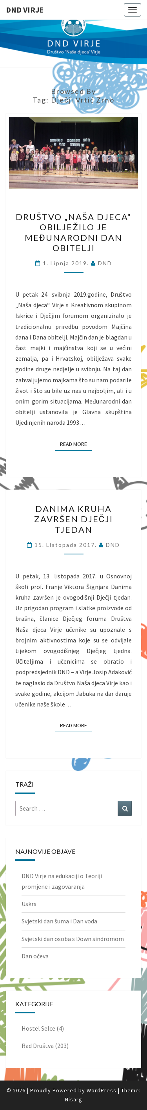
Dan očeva (35, 956)
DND (105, 263)
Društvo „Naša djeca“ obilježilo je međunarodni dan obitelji (73, 232)
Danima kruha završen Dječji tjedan (73, 519)
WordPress (101, 1090)
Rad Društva (38, 1045)
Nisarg (73, 1099)
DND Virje (25, 10)
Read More (76, 444)
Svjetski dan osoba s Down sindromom (73, 939)
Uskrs (29, 904)
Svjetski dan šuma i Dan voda (59, 921)
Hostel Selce (38, 1028)
